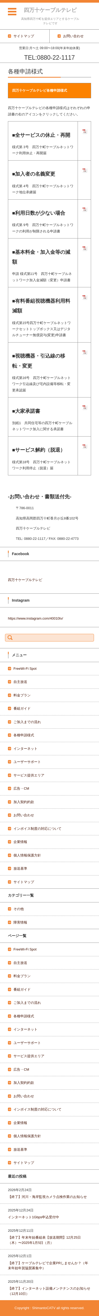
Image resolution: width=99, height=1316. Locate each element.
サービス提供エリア (28, 775)
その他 (18, 909)
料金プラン (22, 695)
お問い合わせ (23, 815)
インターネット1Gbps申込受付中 (33, 1217)
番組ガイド (22, 708)
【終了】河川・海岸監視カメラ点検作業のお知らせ (47, 1197)
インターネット (25, 749)
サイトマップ (23, 882)
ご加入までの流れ (27, 722)
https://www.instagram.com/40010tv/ (35, 618)
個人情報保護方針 (27, 855)
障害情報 (20, 922)
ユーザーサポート (27, 762)
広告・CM (21, 788)
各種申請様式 (23, 735)
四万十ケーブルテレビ (50, 10)
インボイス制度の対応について (37, 829)
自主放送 (20, 682)
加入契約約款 (23, 802)
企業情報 (20, 842)
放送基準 (20, 868)
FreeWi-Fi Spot (24, 669)
